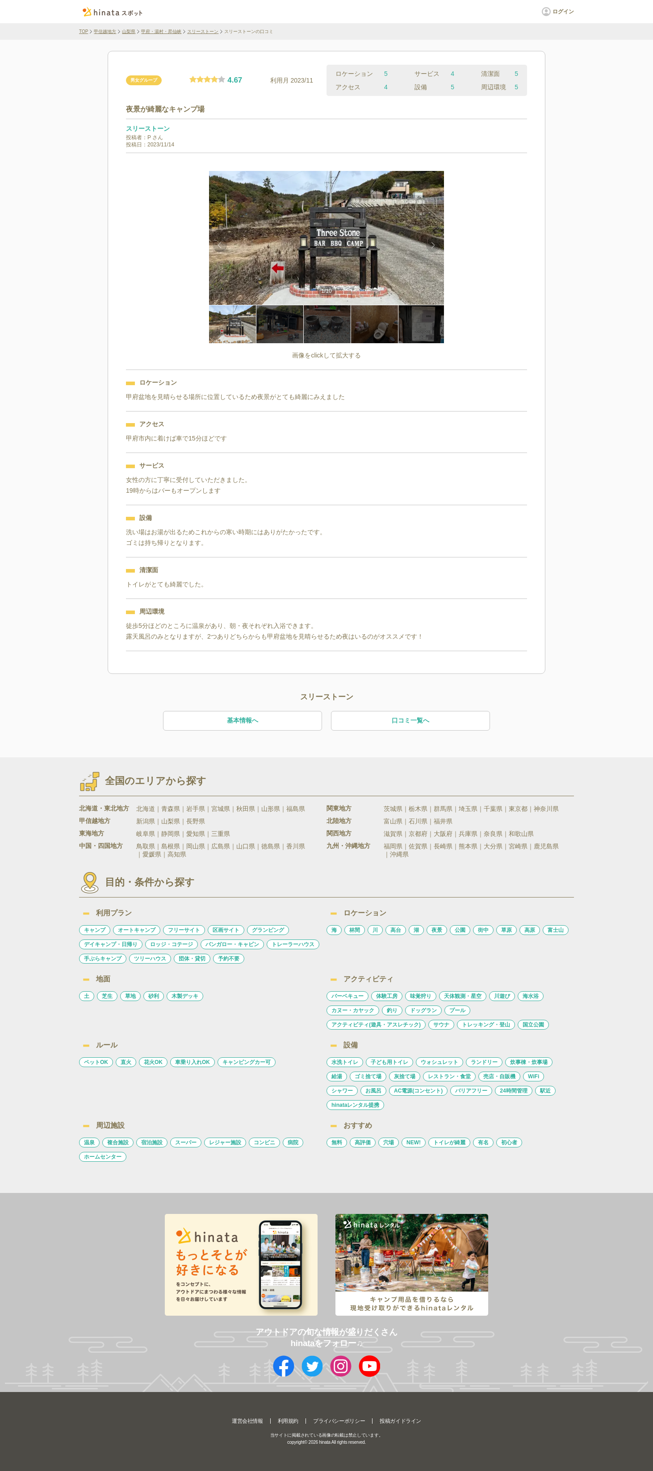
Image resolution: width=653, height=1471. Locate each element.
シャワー (342, 1091)
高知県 (176, 854)
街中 (483, 930)
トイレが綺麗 (449, 1142)
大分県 (493, 846)
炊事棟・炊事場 (529, 1062)
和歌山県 (521, 833)
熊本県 (468, 846)
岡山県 (195, 846)
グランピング (268, 930)
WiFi (533, 1076)
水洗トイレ (344, 1062)
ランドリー (484, 1062)
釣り (392, 1010)
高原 (529, 930)
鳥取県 (145, 846)
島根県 (170, 846)
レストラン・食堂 (449, 1076)
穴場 (388, 1142)
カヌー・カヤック (352, 1010)
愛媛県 (151, 854)
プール (457, 1010)
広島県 (220, 846)
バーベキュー (347, 996)
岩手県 (195, 808)
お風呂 (373, 1091)
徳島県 (270, 846)
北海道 (145, 808)
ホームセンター (102, 1157)
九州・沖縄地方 (348, 845)
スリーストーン (202, 31)
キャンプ (94, 930)
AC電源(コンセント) (418, 1091)
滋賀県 (393, 833)
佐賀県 (418, 846)
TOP (83, 31)
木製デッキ (185, 996)
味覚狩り (420, 996)
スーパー (186, 1142)
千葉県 (493, 808)
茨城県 (393, 808)
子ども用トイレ (389, 1062)
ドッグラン (423, 1010)
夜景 (436, 930)
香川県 (295, 846)
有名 (483, 1142)
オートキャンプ (136, 930)
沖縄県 (399, 854)
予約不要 (228, 959)
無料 (336, 1142)
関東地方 (339, 808)
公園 (460, 930)
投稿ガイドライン (400, 1421)
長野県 (195, 821)
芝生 (107, 996)
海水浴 (531, 996)
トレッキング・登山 (486, 1025)
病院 (293, 1142)
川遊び (502, 996)
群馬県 (443, 808)
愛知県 (195, 833)
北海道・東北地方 (104, 808)
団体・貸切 (192, 959)
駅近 (545, 1091)
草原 (506, 930)
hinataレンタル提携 (355, 1105)
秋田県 (245, 808)
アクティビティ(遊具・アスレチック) (376, 1025)
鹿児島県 (546, 846)
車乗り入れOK (192, 1062)
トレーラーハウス (293, 944)
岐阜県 (145, 833)
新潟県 (145, 821)
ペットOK (96, 1062)
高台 (395, 930)
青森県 (170, 808)
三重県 (220, 833)
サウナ (441, 1025)
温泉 (89, 1142)
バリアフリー (471, 1091)
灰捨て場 (404, 1076)
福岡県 (393, 846)
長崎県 (443, 846)
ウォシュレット (439, 1062)
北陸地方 (339, 820)
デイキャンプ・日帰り (111, 944)
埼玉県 (468, 808)
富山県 (393, 821)
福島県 (295, 808)
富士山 (556, 930)
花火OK (153, 1062)
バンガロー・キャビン (232, 944)
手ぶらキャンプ (102, 959)
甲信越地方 (105, 31)
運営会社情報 (247, 1421)
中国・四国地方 (101, 845)
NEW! (413, 1142)
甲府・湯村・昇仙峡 (161, 31)
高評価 (363, 1142)
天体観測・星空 (462, 996)
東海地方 (91, 833)
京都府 (418, 833)
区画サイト (226, 930)
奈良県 (493, 833)
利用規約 (288, 1421)
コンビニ (264, 1142)
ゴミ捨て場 (368, 1076)
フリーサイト (184, 930)
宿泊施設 (152, 1142)
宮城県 (220, 808)
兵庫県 (468, 833)
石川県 (418, 821)
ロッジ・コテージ (171, 944)
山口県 (245, 846)
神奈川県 (546, 808)
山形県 (270, 808)
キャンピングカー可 (246, 1062)
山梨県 (128, 31)
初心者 (509, 1142)
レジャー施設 (225, 1142)
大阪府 (443, 833)
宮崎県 (518, 846)
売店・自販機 (499, 1076)
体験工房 (387, 996)
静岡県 (170, 833)
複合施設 (118, 1142)
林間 (354, 930)
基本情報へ (242, 720)
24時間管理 (513, 1091)
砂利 (153, 996)
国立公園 (533, 1025)
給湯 (336, 1076)
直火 (126, 1062)
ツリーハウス (150, 959)
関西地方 (339, 833)
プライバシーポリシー (339, 1421)
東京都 (518, 808)
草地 (130, 996)
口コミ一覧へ (410, 720)
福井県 (443, 821)
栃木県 (418, 808)
